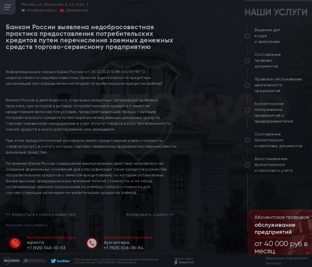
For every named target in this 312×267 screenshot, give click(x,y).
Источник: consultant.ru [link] (26, 225)
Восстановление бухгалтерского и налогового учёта (274, 164)
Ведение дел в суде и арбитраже (267, 36)
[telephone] (46, 247)
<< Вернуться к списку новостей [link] (40, 214)
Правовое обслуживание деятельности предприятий (278, 85)
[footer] (59, 261)
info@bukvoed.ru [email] (42, 10)
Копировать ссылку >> (150, 214)
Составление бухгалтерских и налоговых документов (278, 140)
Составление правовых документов (268, 60)
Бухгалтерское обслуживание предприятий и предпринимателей (274, 112)
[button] (304, 253)
